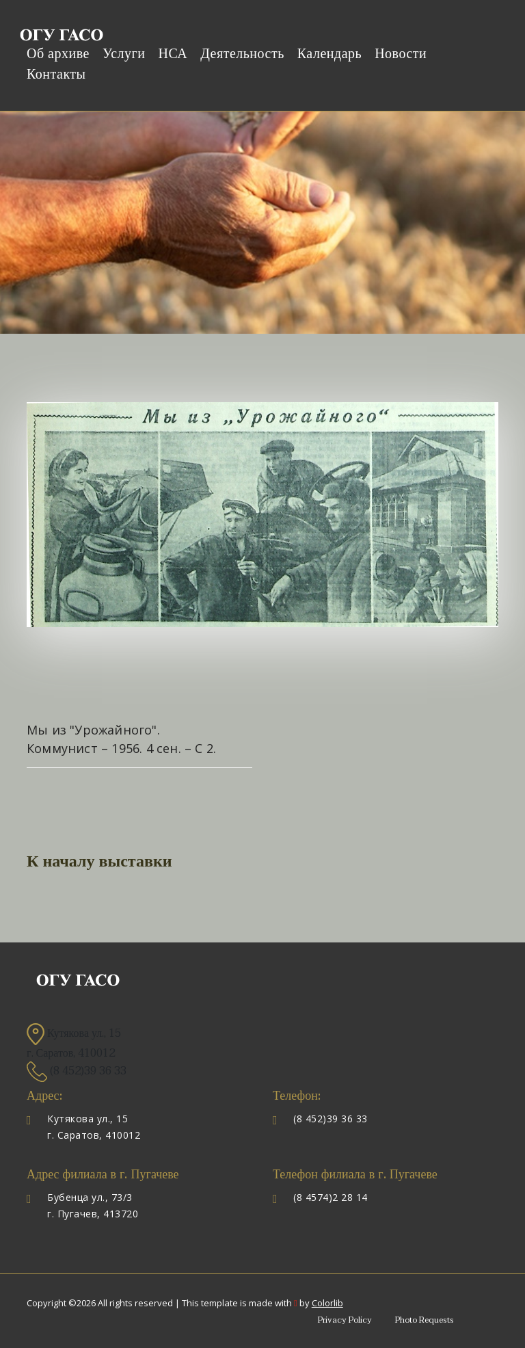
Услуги (124, 54)
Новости (401, 54)
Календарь (329, 54)
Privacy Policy (345, 1320)
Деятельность (242, 54)
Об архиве (58, 54)
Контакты (56, 74)
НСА (172, 54)
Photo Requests (424, 1320)
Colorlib (327, 1303)
